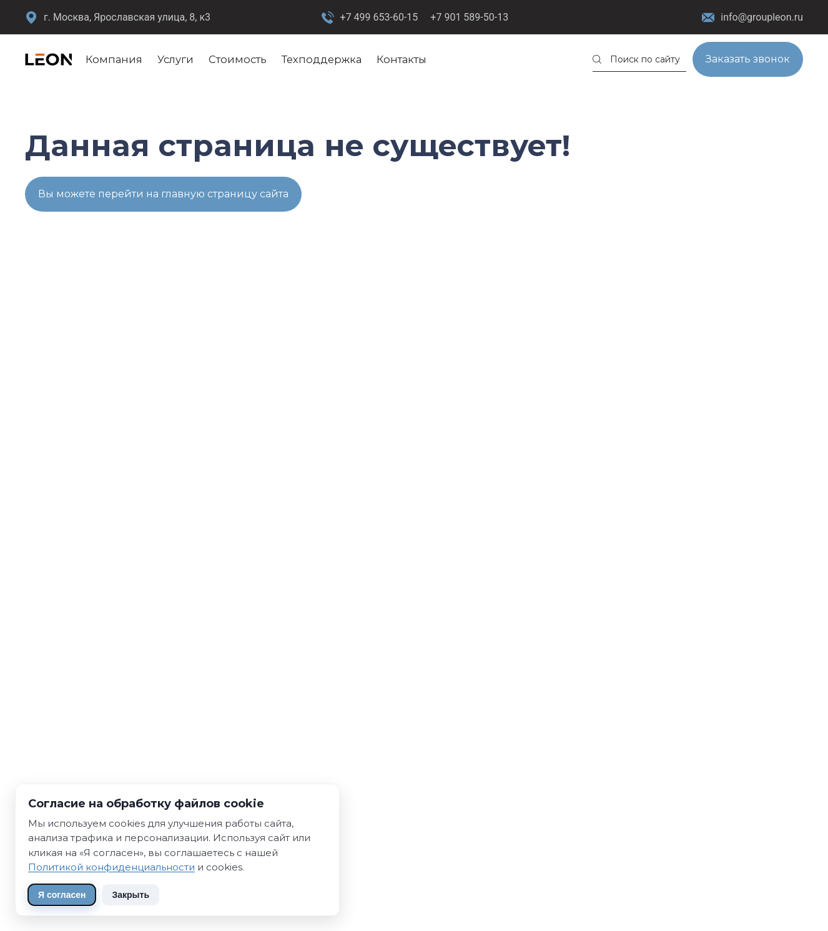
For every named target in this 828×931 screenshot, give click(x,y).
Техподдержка (322, 59)
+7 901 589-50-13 (469, 17)
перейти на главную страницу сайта (193, 194)
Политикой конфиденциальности (111, 867)
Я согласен (62, 895)
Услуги (175, 59)
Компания (114, 59)
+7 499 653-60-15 (379, 17)
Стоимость (238, 59)
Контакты (401, 59)
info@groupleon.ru (752, 17)
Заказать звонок (748, 59)
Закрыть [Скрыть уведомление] (130, 895)
